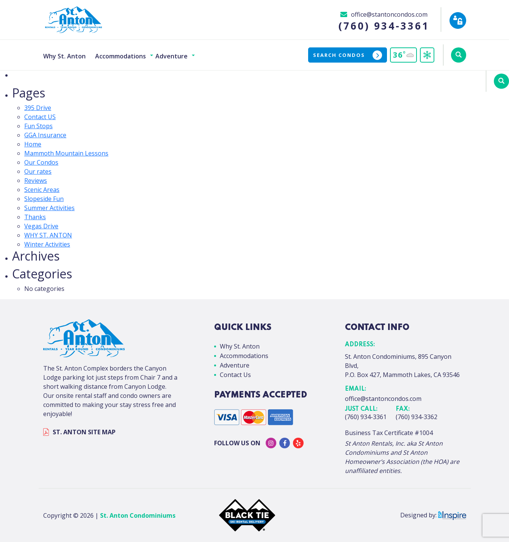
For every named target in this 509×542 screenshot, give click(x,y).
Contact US (40, 117)
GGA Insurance (45, 135)
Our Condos (41, 162)
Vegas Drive (41, 226)
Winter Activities (47, 244)
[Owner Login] (457, 20)
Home (32, 144)
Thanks (35, 217)
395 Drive (37, 108)
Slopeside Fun (44, 199)
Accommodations (120, 56)
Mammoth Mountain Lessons (66, 153)
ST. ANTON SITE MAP (79, 432)
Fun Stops (38, 126)
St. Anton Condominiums (137, 515)
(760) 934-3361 (366, 417)
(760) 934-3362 (416, 417)
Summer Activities (49, 208)
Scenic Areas (42, 189)
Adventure (171, 56)
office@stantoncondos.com (383, 398)
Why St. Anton (64, 56)
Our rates (38, 171)
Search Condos (347, 55)
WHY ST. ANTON (48, 235)
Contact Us (235, 375)
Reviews (35, 180)
